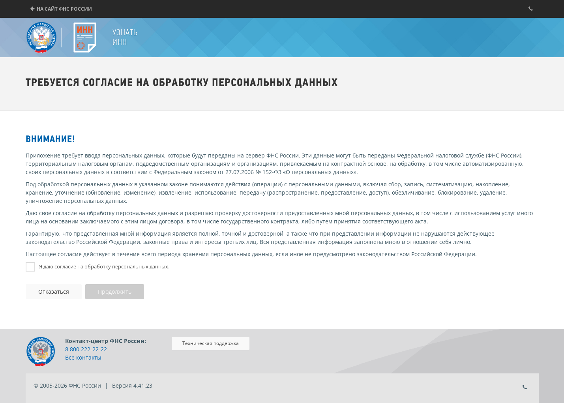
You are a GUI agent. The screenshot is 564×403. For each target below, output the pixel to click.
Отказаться (53, 291)
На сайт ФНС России (64, 9)
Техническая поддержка (210, 343)
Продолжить (114, 291)
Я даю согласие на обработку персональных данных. (104, 266)
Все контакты (83, 357)
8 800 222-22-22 (86, 349)
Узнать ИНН (125, 37)
